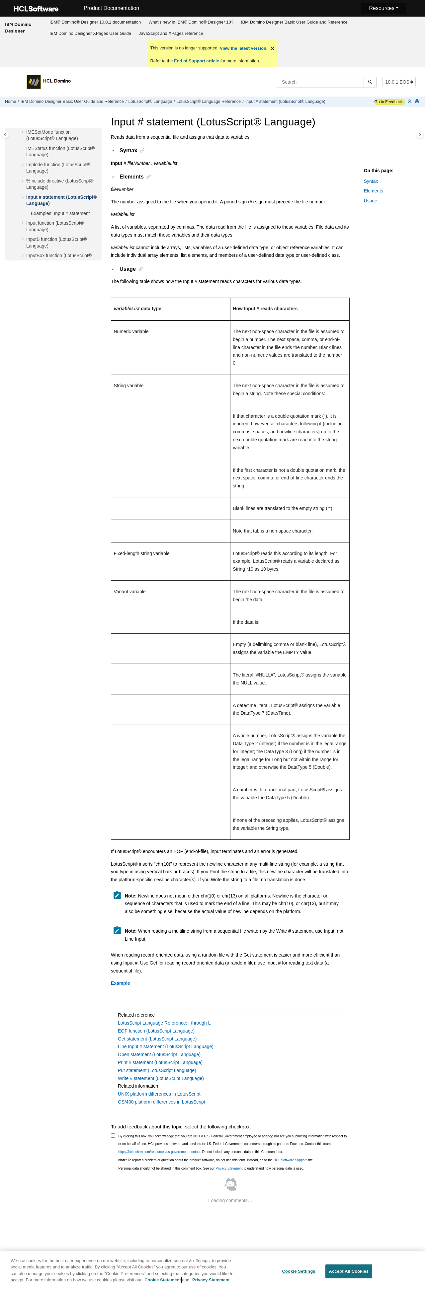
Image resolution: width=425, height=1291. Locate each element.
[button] (23, 132)
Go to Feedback (389, 102)
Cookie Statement (162, 1283)
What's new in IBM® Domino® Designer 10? (190, 22)
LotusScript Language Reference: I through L (164, 1023)
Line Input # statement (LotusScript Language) (165, 1046)
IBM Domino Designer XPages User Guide (90, 33)
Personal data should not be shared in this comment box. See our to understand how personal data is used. (211, 1168)
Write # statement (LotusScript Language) (161, 1078)
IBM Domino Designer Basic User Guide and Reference (294, 22)
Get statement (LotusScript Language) (157, 1038)
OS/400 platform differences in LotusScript (161, 1102)
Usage (370, 200)
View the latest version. (242, 48)
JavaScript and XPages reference (171, 33)
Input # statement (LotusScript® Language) (285, 101)
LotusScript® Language (150, 101)
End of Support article (196, 60)
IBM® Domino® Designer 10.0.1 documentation (95, 22)
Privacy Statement (228, 1168)
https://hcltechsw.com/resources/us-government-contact (160, 1152)
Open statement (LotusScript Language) (159, 1054)
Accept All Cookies (349, 1275)
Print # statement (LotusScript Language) (160, 1062)
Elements (373, 190)
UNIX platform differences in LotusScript (159, 1094)
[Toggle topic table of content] (419, 134)
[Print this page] (417, 102)
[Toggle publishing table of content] (5, 134)
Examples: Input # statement (60, 213)
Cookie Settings (298, 1275)
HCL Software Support (290, 1160)
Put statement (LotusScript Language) (157, 1070)
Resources (381, 8)
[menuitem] (95, 22)
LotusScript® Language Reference (209, 101)
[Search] (370, 82)
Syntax (371, 181)
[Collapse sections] (410, 102)
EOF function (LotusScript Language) (156, 1031)
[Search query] (327, 82)
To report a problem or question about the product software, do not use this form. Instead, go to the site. (216, 1160)
